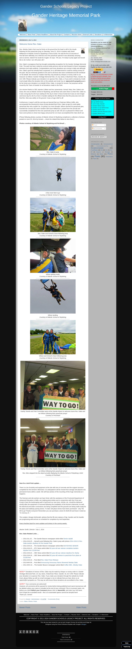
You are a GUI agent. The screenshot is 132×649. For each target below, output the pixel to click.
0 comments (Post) (53, 599)
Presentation (109, 156)
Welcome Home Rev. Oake (30, 44)
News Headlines (42, 34)
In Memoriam (108, 34)
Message (107, 152)
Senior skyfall (68, 538)
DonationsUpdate (97, 148)
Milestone (93, 154)
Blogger (84, 624)
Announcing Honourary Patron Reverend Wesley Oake (59, 562)
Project (95, 158)
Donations (98, 34)
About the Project (56, 34)
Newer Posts (24, 607)
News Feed (31, 34)
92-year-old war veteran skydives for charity (64, 553)
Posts (35, 601)
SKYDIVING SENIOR (71, 546)
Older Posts (81, 607)
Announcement (108, 144)
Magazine (98, 152)
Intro (106, 150)
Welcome (23, 34)
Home (53, 607)
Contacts (67, 34)
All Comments (97, 128)
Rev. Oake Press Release (49, 560)
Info (101, 150)
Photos (30, 601)
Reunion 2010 (76, 34)
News (26, 601)
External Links (88, 34)
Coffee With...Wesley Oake (73, 565)
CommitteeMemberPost (102, 146)
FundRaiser (94, 150)
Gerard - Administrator (33, 599)
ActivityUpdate (95, 144)
